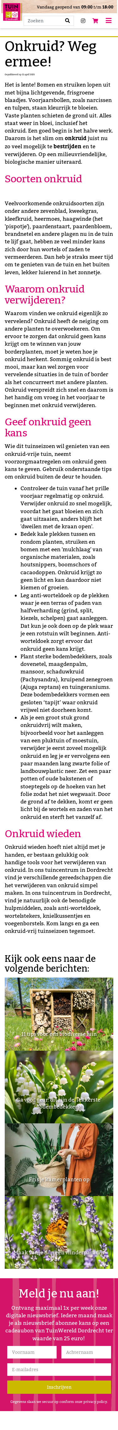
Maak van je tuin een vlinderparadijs (59, 1253)
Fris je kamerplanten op (59, 1180)
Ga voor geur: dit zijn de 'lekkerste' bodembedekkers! (59, 1103)
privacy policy (95, 1401)
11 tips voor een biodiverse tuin (59, 1034)
